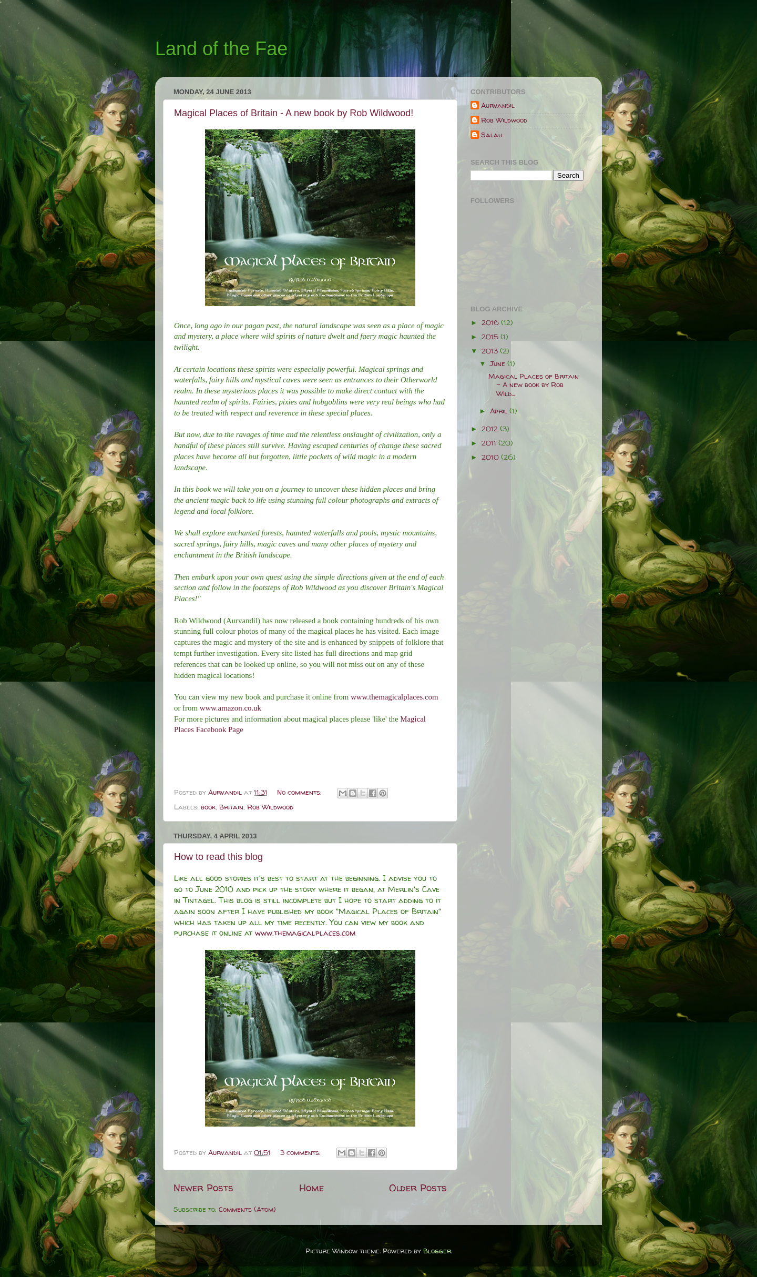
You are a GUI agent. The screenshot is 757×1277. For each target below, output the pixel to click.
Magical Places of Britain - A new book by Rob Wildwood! (293, 113)
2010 (491, 457)
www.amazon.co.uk (230, 708)
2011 (490, 443)
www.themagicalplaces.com (394, 697)
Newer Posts (203, 1187)
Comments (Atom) (247, 1209)
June (498, 363)
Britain (231, 807)
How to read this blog (218, 857)
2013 (491, 351)
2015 (491, 336)
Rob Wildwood (270, 807)
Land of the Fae (221, 48)
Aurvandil (498, 105)
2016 (491, 322)
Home (311, 1187)
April (499, 410)
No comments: (300, 792)
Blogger (437, 1250)
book (208, 807)
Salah (492, 134)
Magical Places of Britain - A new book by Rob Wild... (533, 384)
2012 (491, 428)
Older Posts (418, 1187)
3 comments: (301, 1152)
